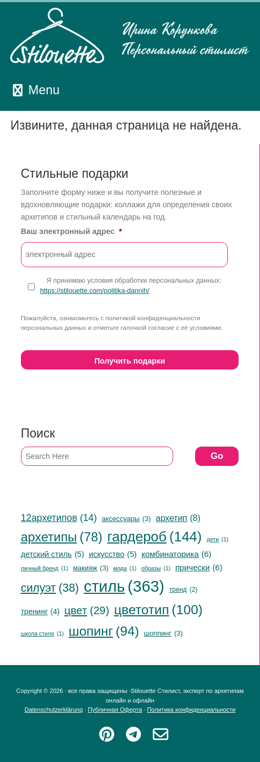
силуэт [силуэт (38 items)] (50, 588)
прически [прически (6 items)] (198, 567)
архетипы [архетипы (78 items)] (61, 537)
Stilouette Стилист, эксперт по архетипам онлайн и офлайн (129, 36)
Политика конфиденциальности (191, 709)
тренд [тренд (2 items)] (183, 590)
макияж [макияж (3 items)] (90, 568)
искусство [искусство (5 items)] (113, 554)
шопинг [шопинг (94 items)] (104, 631)
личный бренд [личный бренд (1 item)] (44, 568)
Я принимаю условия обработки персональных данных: (130, 286)
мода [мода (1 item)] (124, 568)
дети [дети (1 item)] (217, 539)
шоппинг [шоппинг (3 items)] (163, 633)
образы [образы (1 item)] (156, 568)
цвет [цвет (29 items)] (86, 611)
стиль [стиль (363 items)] (124, 586)
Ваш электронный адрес (71, 231)
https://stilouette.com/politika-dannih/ (95, 291)
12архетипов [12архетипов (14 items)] (59, 518)
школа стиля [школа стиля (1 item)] (42, 633)
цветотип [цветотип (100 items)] (158, 610)
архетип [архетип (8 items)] (177, 518)
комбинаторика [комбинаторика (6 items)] (176, 554)
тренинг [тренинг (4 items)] (40, 611)
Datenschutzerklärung (54, 709)
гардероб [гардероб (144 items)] (154, 537)
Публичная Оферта (115, 709)
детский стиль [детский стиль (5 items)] (52, 554)
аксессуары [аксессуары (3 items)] (126, 518)
